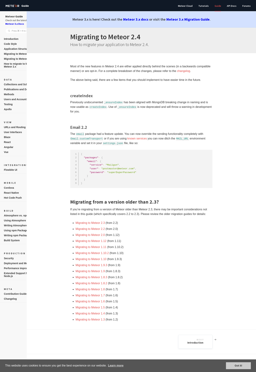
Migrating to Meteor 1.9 (100, 271)
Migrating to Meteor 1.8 (100, 289)
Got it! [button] (238, 365)
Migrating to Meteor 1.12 (100, 240)
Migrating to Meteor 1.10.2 (102, 253)
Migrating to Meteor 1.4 (100, 313)
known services (146, 138)
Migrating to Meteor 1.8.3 (101, 277)
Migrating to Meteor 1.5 (100, 307)
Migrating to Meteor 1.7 (100, 295)
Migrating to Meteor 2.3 (100, 222)
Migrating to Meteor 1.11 (100, 247)
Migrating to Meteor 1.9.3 (101, 265)
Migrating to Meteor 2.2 (100, 228)
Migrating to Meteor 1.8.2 (101, 283)
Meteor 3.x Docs (14, 23)
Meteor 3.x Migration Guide (197, 19)
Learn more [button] (115, 365)
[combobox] (23, 30)
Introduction (209, 341)
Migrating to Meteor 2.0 (100, 234)
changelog (193, 70)
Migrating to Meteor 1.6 (100, 301)
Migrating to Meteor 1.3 (100, 319)
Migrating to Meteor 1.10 (100, 259)
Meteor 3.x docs (145, 19)
